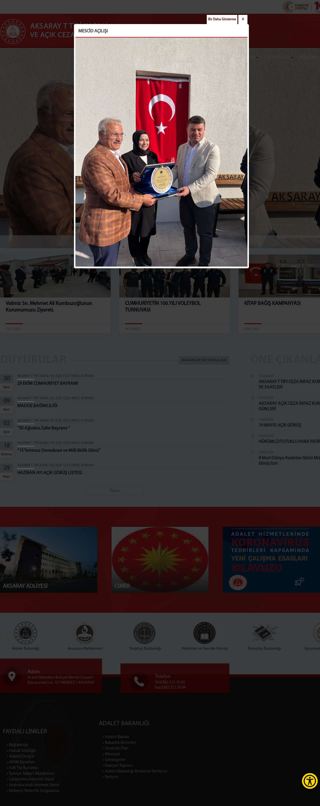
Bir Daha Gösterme (222, 19)
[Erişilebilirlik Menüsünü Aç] (310, 781)
